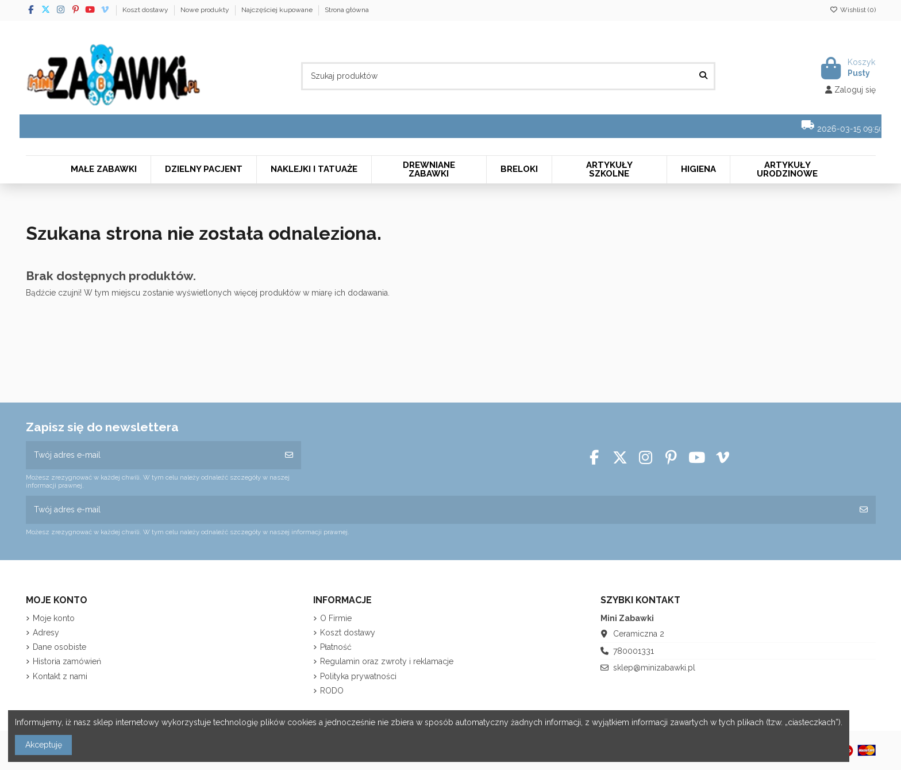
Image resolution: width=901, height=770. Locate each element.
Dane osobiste (59, 647)
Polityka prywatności (358, 676)
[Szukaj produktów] (703, 76)
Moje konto (54, 618)
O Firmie (336, 618)
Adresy (46, 632)
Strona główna (347, 10)
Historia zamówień (67, 661)
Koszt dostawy (146, 10)
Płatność (336, 647)
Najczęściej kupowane (277, 10)
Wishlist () (853, 10)
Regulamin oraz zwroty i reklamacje (386, 661)
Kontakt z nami (60, 676)
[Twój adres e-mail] (152, 455)
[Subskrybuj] (289, 455)
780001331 (633, 651)
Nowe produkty (205, 10)
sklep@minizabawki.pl (654, 667)
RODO (332, 690)
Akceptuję (43, 744)
